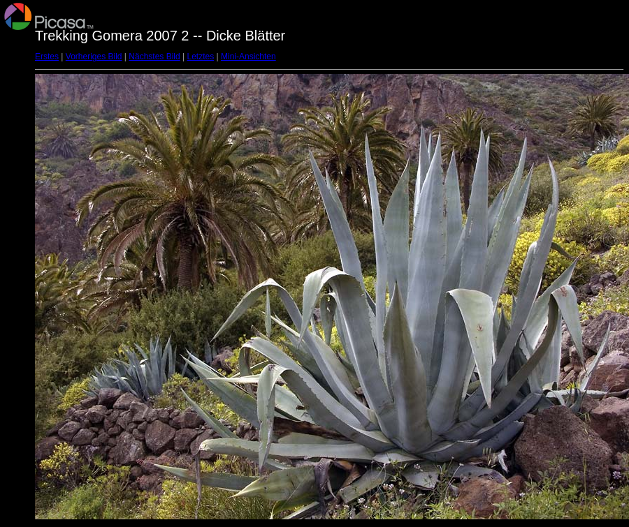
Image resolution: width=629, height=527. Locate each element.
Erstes (47, 56)
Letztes (201, 56)
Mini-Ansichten (248, 56)
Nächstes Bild (154, 56)
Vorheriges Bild (94, 56)
